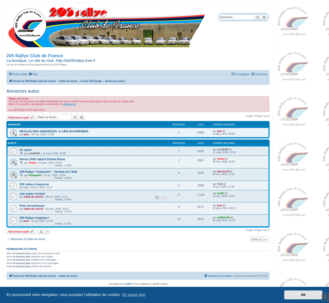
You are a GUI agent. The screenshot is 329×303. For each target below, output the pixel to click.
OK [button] (303, 295)
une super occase (32, 193)
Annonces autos (22, 91)
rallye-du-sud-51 (33, 196)
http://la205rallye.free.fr (76, 60)
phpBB (127, 284)
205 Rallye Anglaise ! (34, 217)
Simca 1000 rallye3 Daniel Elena (42, 159)
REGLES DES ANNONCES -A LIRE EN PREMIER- (54, 131)
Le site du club (41, 60)
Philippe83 (35, 175)
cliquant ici (69, 104)
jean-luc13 (223, 171)
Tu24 (220, 184)
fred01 (221, 193)
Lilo (26, 187)
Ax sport (25, 150)
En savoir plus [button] (133, 295)
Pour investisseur (32, 205)
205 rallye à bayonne (34, 184)
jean (26, 134)
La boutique (16, 60)
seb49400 (34, 153)
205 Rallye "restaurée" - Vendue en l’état (48, 171)
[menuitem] (33, 74)
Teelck (32, 162)
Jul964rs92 (223, 217)
